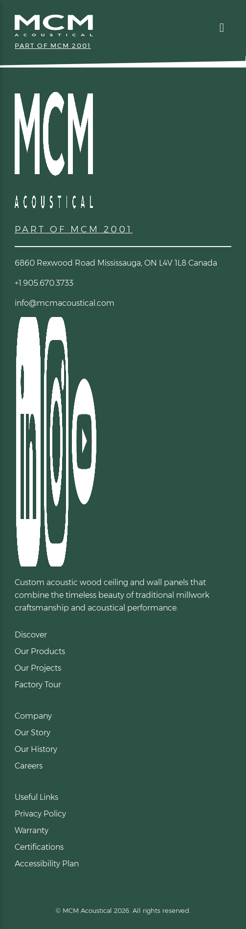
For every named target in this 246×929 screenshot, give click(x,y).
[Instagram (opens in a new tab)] (55, 441)
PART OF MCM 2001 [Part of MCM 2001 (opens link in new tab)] (53, 45)
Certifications (39, 847)
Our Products (40, 651)
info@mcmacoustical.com (64, 303)
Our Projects (38, 668)
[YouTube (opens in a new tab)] (83, 441)
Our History (36, 749)
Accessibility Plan (47, 863)
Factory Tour (38, 684)
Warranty (31, 830)
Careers (29, 765)
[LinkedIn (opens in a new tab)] (28, 441)
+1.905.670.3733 (44, 283)
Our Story (32, 732)
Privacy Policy (40, 813)
